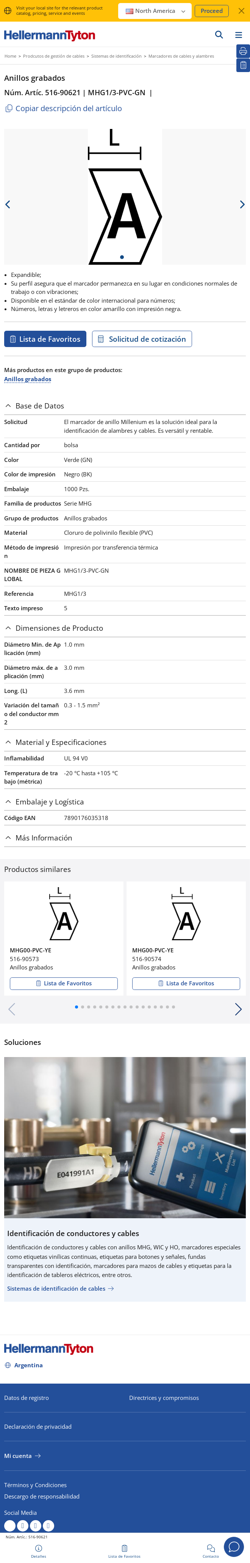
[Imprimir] (243, 51)
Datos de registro (26, 1397)
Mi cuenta (18, 1455)
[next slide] (242, 204)
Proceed (212, 10)
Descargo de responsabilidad (42, 1496)
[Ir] (219, 34)
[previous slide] (8, 204)
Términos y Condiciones (35, 1485)
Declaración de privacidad (38, 1426)
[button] (76, 1006)
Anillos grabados (27, 379)
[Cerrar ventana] (241, 10)
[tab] (125, 406)
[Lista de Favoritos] (243, 65)
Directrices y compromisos (164, 1397)
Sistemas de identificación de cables (56, 1288)
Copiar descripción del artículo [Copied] (63, 108)
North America (156, 10)
